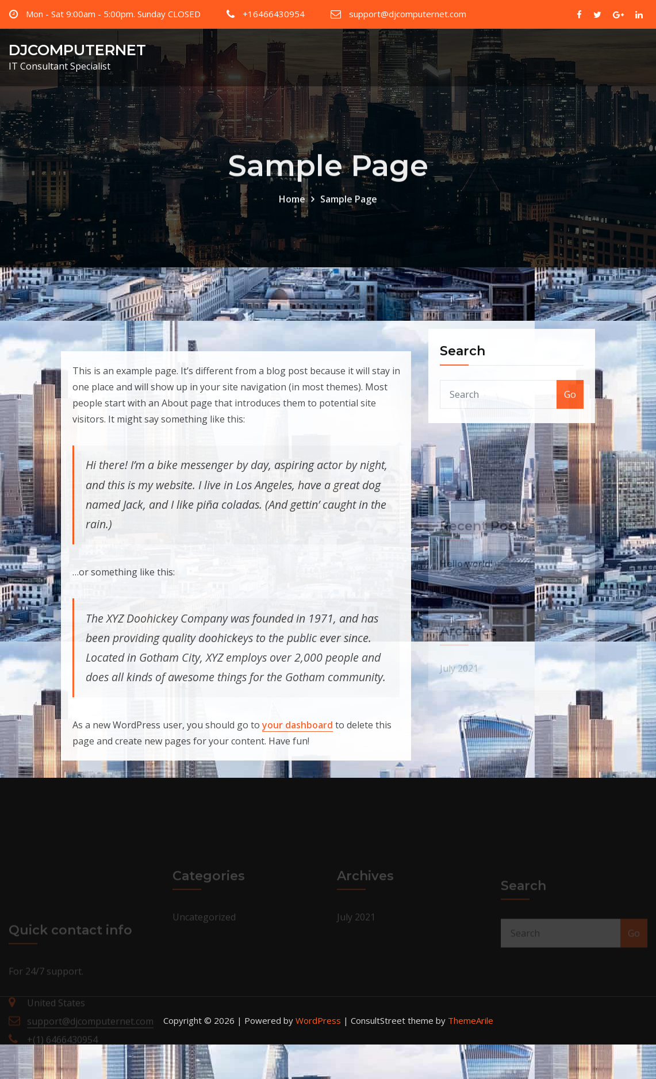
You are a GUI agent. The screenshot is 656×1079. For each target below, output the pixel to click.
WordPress (318, 1020)
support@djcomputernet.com (407, 14)
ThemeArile (470, 1020)
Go (570, 408)
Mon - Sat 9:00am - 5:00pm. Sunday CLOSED (113, 14)
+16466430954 (274, 14)
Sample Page (348, 207)
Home (292, 207)
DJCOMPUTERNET (77, 50)
